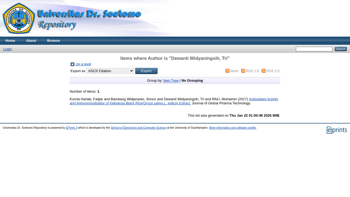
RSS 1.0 (252, 71)
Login (7, 49)
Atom (234, 71)
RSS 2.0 (272, 71)
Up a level (83, 64)
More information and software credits (232, 127)
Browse (53, 41)
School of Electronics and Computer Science (138, 127)
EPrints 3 (71, 127)
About (31, 41)
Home (10, 41)
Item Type (171, 80)
